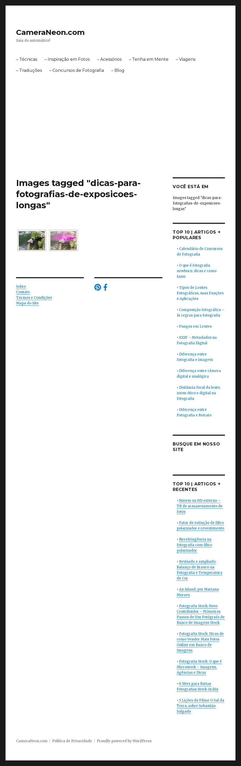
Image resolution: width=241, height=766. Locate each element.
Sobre (21, 286)
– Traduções (29, 70)
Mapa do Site (27, 303)
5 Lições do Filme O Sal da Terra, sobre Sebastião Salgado (200, 706)
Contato (23, 292)
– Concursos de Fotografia (76, 70)
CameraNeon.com (50, 32)
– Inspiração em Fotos (67, 59)
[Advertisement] (121, 116)
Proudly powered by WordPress (124, 741)
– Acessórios (109, 59)
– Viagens (185, 59)
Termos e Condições (34, 297)
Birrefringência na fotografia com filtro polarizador (194, 545)
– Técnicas (26, 59)
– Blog (117, 70)
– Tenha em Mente (148, 59)
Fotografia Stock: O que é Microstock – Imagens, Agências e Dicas (199, 667)
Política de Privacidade (72, 741)
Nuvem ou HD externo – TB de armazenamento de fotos (200, 506)
